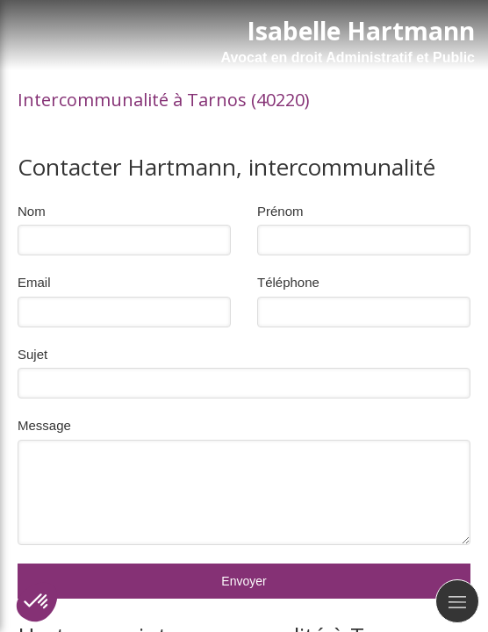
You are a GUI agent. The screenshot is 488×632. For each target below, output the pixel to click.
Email (34, 282)
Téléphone (288, 282)
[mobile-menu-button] (457, 601)
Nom (32, 211)
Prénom (280, 211)
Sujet (32, 354)
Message (44, 425)
